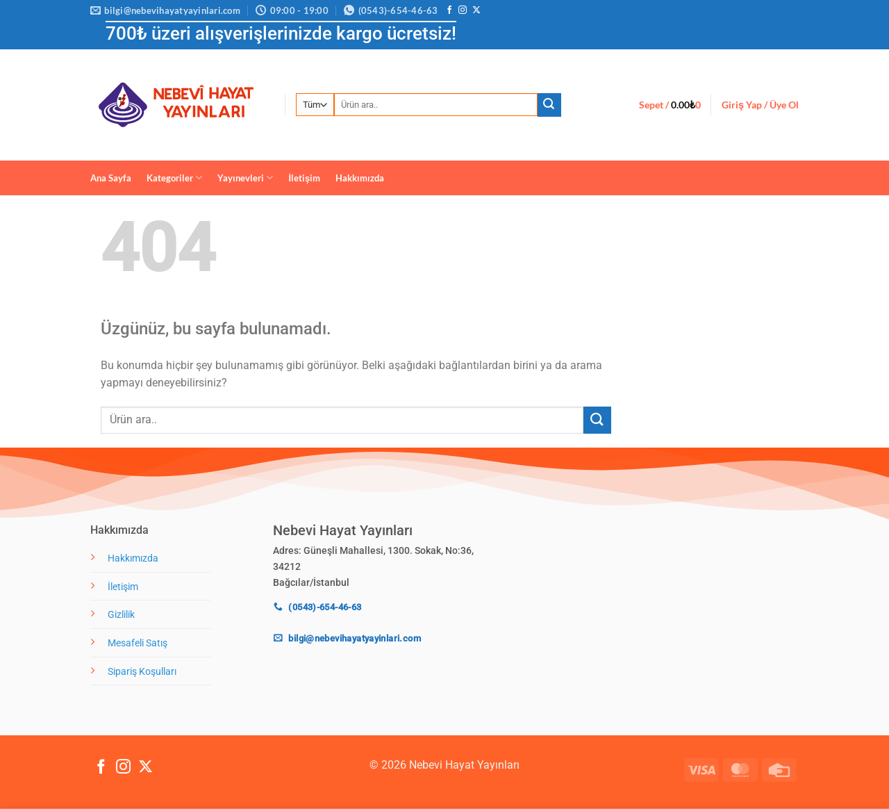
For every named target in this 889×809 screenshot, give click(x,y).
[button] (670, 104)
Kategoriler (174, 177)
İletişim (304, 177)
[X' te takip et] (476, 10)
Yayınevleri (245, 177)
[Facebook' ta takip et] (449, 10)
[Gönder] (549, 105)
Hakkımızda (359, 177)
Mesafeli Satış (137, 643)
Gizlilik (121, 615)
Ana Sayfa (110, 177)
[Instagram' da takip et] (462, 10)
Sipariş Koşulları (142, 672)
